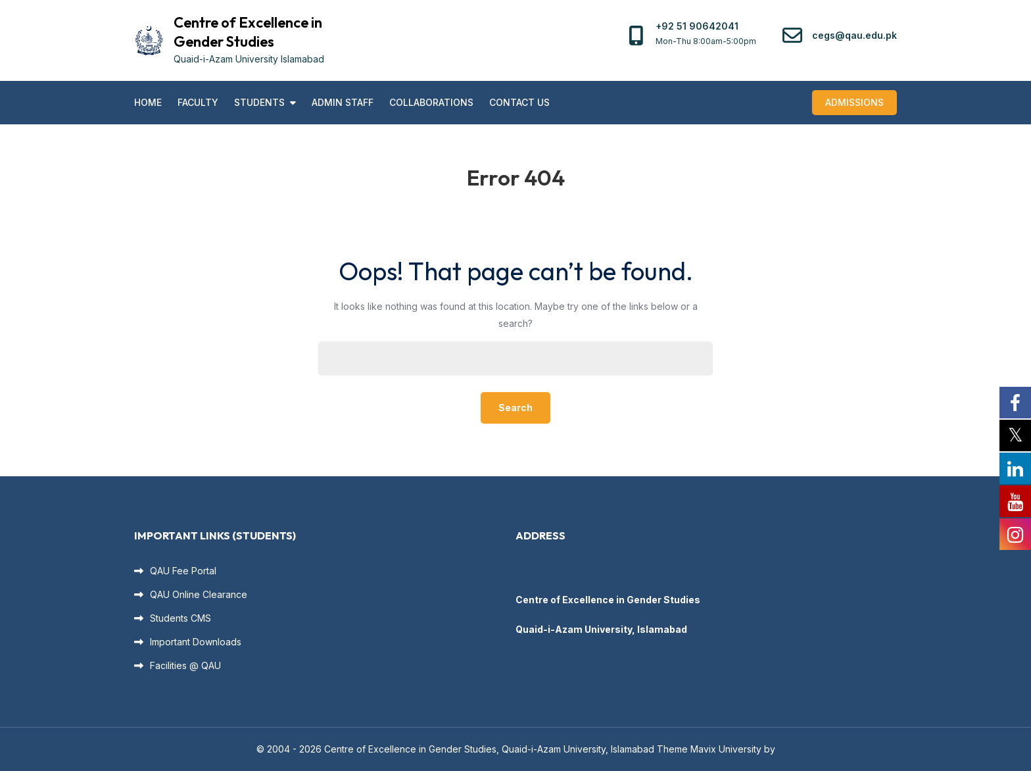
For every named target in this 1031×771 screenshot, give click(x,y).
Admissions (854, 102)
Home (148, 102)
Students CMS (180, 618)
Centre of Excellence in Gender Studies (248, 32)
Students (259, 102)
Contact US (519, 102)
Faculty (198, 102)
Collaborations (431, 102)
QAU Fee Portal (183, 570)
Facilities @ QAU (185, 665)
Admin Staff (342, 102)
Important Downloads (195, 641)
